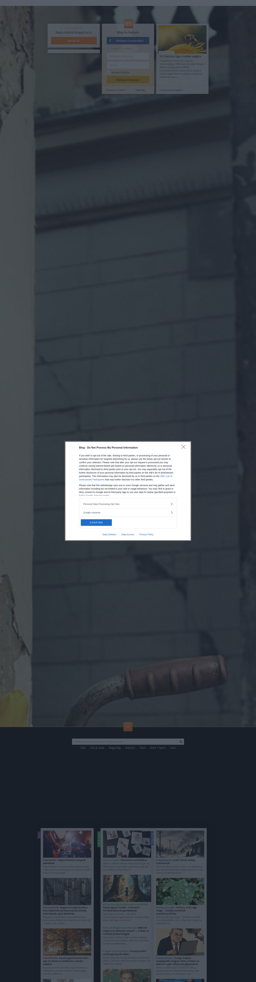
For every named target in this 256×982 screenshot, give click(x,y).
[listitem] (128, 504)
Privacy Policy (146, 534)
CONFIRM (96, 522)
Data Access (127, 534)
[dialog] (128, 491)
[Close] (184, 448)
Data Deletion (109, 534)
